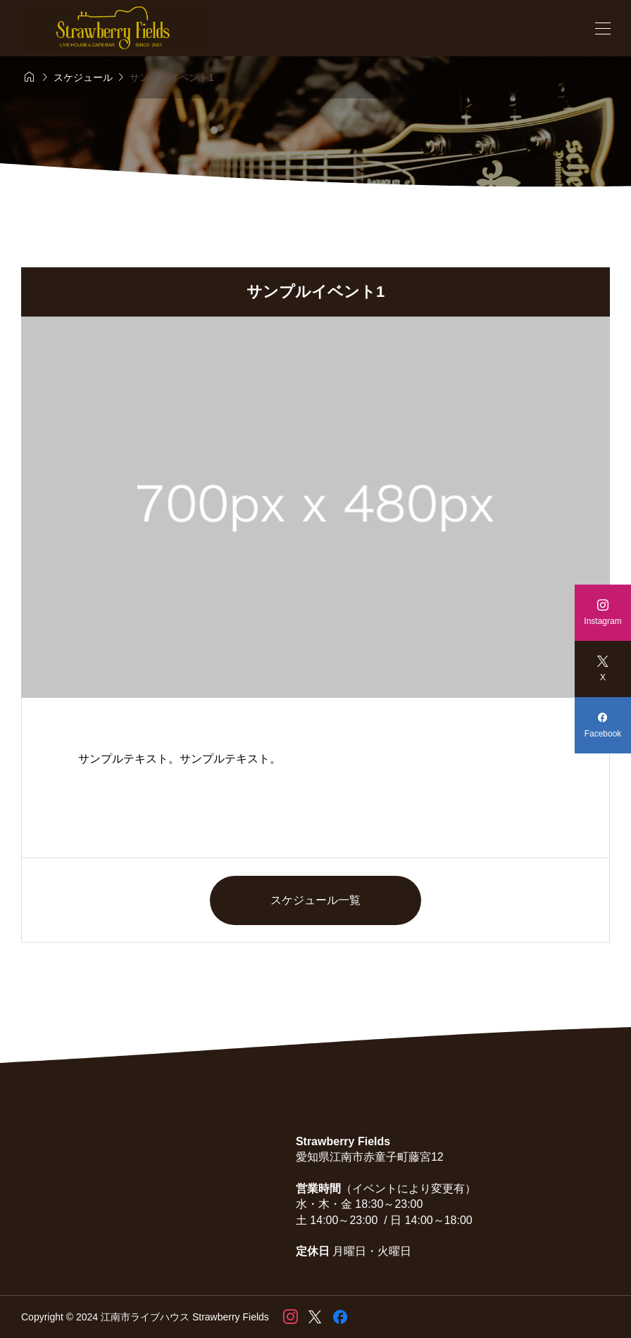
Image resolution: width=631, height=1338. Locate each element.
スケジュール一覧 (315, 900)
